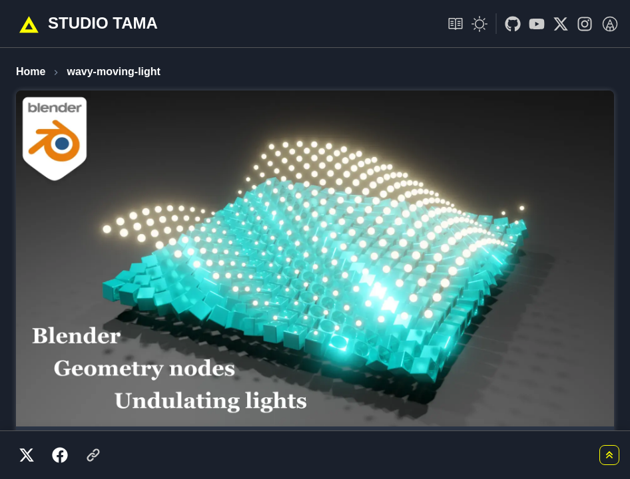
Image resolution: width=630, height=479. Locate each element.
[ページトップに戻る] (609, 455)
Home (30, 71)
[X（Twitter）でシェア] (27, 455)
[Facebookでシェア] (60, 455)
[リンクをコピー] (93, 455)
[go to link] (509, 24)
